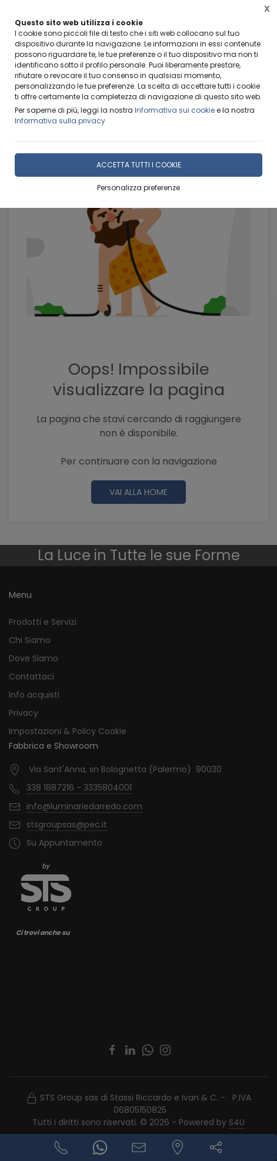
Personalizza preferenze (138, 188)
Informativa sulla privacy (60, 121)
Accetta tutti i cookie (138, 165)
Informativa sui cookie (175, 110)
